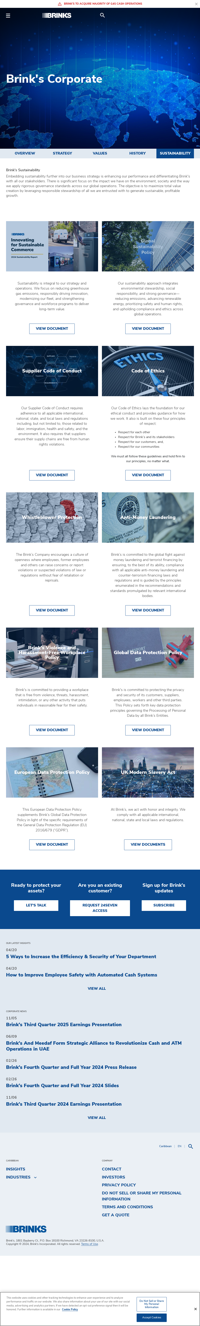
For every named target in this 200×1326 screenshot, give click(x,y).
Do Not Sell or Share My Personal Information (141, 1266)
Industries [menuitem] (18, 1248)
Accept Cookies (151, 1317)
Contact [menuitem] (111, 1239)
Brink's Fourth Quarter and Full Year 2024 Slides (62, 1156)
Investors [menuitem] (113, 1248)
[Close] (195, 1309)
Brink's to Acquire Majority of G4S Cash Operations (100, 4)
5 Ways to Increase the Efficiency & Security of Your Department (81, 1027)
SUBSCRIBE (164, 976)
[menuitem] (189, 15)
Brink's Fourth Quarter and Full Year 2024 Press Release (71, 1137)
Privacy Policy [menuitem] (119, 1255)
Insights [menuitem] (15, 1239)
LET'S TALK (36, 976)
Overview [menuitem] (25, 153)
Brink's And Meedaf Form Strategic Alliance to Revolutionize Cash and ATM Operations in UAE (94, 1116)
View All (97, 1059)
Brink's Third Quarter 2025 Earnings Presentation (64, 1095)
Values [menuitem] (100, 153)
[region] (100, 1309)
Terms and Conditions (127, 1277)
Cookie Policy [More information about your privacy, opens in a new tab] (70, 1309)
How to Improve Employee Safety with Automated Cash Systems (81, 1045)
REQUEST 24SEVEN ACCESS (100, 978)
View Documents (148, 915)
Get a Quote (115, 1285)
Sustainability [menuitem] (175, 153)
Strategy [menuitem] (62, 153)
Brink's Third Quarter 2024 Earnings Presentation (64, 1174)
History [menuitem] (137, 153)
